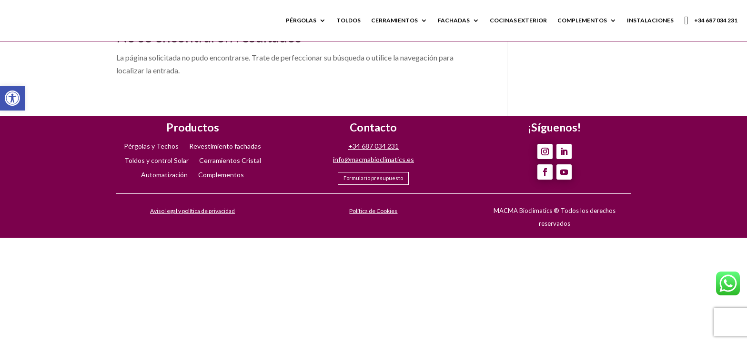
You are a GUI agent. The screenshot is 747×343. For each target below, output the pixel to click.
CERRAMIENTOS (394, 20)
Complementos (221, 175)
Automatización (164, 175)
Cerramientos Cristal (230, 160)
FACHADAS (454, 20)
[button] (12, 98)
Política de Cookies (373, 210)
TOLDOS (348, 20)
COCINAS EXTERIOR (518, 20)
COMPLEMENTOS (582, 20)
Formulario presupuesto (373, 178)
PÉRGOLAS (301, 20)
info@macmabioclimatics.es (373, 159)
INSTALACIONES (650, 20)
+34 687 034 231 (710, 20)
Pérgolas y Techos (151, 146)
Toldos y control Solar (156, 160)
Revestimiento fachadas (225, 146)
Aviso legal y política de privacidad (192, 210)
